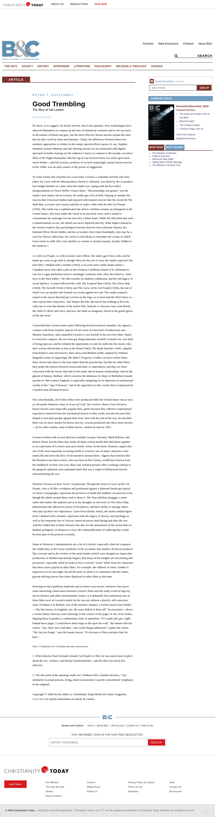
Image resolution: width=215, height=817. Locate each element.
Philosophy (103, 66)
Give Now (101, 4)
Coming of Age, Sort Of (191, 128)
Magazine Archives (185, 138)
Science (157, 66)
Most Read (156, 147)
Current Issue (161, 98)
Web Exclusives (168, 43)
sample (180, 81)
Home (91, 725)
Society (27, 66)
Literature (82, 66)
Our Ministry (52, 782)
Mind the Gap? (187, 121)
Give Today (15, 784)
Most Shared (174, 147)
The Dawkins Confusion (164, 153)
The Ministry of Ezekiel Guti (166, 165)
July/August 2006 (41, 117)
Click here (38, 699)
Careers (91, 782)
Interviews (61, 66)
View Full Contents (185, 134)
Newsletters (79, 4)
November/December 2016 (192, 106)
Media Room (93, 787)
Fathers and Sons (161, 156)
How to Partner (54, 796)
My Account (117, 725)
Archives (148, 43)
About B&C (205, 43)
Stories (49, 791)
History (43, 66)
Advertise (133, 791)
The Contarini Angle (190, 125)
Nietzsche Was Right (163, 159)
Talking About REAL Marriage (167, 162)
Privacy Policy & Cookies (141, 782)
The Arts (10, 66)
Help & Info (147, 725)
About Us (57, 4)
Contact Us (132, 725)
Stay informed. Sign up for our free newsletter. (107, 734)
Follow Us (92, 791)
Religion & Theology (131, 66)
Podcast (188, 43)
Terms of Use (135, 787)
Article (16, 79)
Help (171, 782)
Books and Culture (72, 725)
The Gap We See (55, 787)
